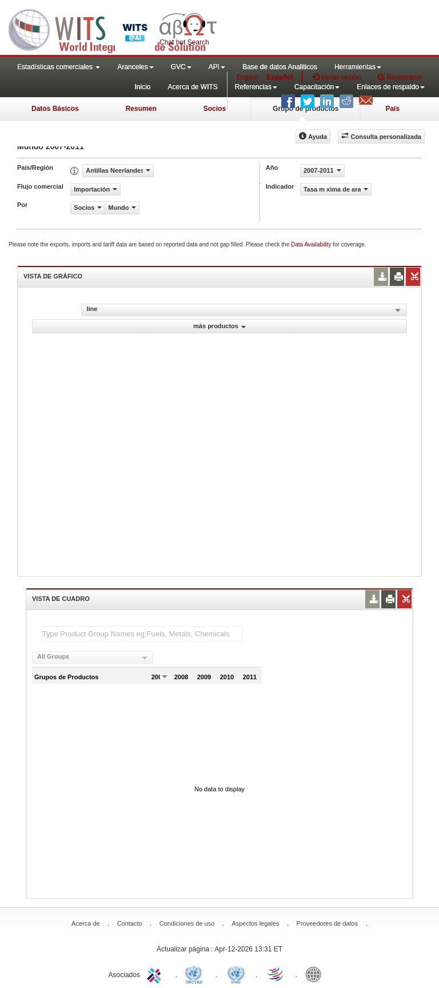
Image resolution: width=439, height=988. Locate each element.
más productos (219, 325)
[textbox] (142, 634)
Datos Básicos (55, 109)
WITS (114, 28)
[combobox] (92, 657)
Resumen (141, 109)
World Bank (316, 973)
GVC (181, 67)
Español (279, 77)
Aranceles (135, 67)
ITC (156, 973)
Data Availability (312, 244)
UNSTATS (236, 973)
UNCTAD (196, 973)
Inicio (142, 87)
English (248, 77)
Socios (214, 109)
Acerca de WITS (192, 87)
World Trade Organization (276, 973)
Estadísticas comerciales (58, 67)
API (217, 67)
